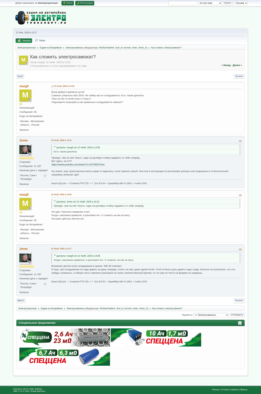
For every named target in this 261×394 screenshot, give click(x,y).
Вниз (20, 76)
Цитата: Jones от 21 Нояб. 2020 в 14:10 (77, 201)
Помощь (215, 389)
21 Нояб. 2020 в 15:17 (61, 249)
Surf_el (118, 47)
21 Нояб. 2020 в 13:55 (64, 86)
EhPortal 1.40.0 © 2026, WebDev (27, 389)
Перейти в (187, 315)
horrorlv (127, 47)
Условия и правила (229, 389)
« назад (226, 65)
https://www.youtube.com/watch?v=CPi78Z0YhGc (78, 164)
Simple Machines (37, 391)
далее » (237, 65)
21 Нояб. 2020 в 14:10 (61, 140)
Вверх (20, 301)
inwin (134, 47)
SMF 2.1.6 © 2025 (21, 391)
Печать (239, 76)
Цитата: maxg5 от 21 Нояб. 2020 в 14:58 (78, 256)
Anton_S (142, 47)
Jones (23, 140)
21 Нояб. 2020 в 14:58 (61, 194)
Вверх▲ (244, 389)
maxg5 (24, 86)
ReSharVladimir (106, 47)
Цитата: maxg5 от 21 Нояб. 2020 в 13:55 (78, 147)
